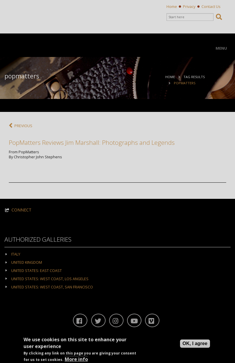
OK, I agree (195, 343)
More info (76, 359)
